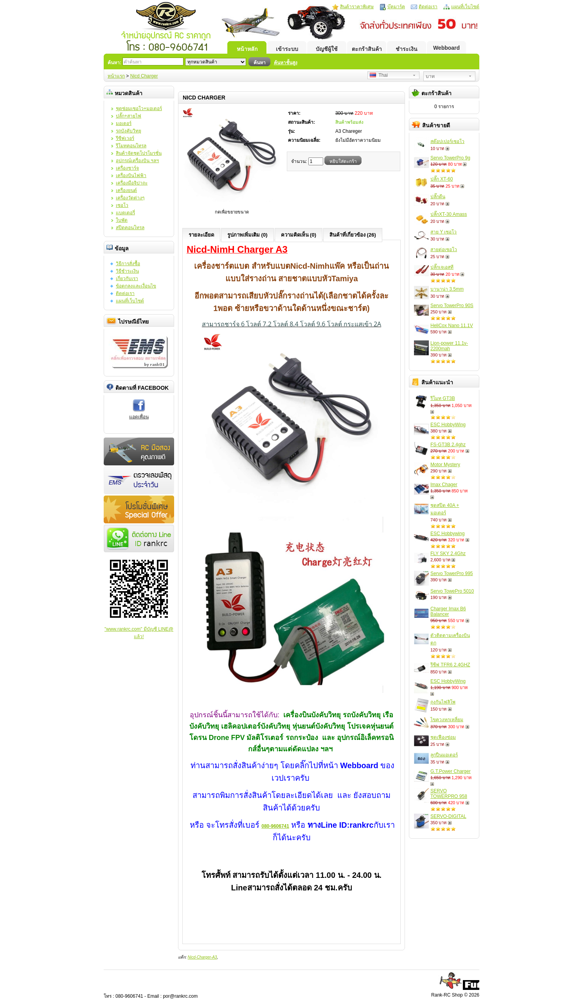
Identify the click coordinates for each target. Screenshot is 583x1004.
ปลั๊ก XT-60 (441, 179)
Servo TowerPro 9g (450, 158)
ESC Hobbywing (447, 533)
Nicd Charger (144, 76)
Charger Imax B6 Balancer (448, 611)
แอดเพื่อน (139, 417)
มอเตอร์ (123, 123)
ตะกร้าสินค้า (367, 49)
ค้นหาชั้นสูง (285, 62)
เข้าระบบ (287, 49)
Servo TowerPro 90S (451, 305)
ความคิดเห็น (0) (299, 235)
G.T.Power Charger (450, 771)
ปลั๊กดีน (437, 196)
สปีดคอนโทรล (130, 227)
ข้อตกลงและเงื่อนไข (136, 286)
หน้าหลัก (247, 49)
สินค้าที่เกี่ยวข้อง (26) (352, 235)
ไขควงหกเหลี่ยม (446, 719)
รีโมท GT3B (442, 398)
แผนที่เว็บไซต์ (465, 6)
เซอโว (122, 205)
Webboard (446, 48)
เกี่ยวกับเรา (127, 278)
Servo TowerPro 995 (451, 573)
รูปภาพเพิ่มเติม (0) (247, 235)
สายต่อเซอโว (443, 249)
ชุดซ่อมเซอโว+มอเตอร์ (139, 108)
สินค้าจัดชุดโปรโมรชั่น (139, 153)
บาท (430, 76)
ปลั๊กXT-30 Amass (448, 214)
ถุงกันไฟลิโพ (442, 702)
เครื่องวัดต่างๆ (130, 198)
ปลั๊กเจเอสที (441, 267)
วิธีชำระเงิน (127, 271)
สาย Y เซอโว (443, 232)
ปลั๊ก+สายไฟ (128, 116)
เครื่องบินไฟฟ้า (131, 175)
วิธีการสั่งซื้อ (128, 263)
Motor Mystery (445, 464)
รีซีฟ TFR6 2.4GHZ (450, 665)
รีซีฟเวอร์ (125, 138)
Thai (379, 75)
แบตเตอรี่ (125, 212)
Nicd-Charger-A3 (202, 957)
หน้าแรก (116, 76)
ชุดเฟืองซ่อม (443, 737)
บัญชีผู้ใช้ (327, 49)
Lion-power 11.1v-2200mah (449, 345)
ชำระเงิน (406, 49)
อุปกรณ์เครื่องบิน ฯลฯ (137, 160)
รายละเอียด (201, 235)
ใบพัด (122, 220)
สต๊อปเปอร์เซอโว (447, 141)
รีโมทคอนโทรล (131, 145)
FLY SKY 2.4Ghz (448, 553)
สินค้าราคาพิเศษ (357, 6)
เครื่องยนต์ (126, 190)
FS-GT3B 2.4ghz (448, 444)
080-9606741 (275, 826)
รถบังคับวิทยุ (128, 131)
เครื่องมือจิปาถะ (132, 183)
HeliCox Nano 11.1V (451, 325)
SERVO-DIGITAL (448, 816)
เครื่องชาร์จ (127, 168)
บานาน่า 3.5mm (447, 289)
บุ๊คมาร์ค (396, 6)
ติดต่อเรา (428, 6)
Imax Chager (443, 484)
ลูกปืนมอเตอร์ (444, 755)
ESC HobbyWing (448, 424)
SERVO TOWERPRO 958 (448, 793)
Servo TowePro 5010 (452, 591)
